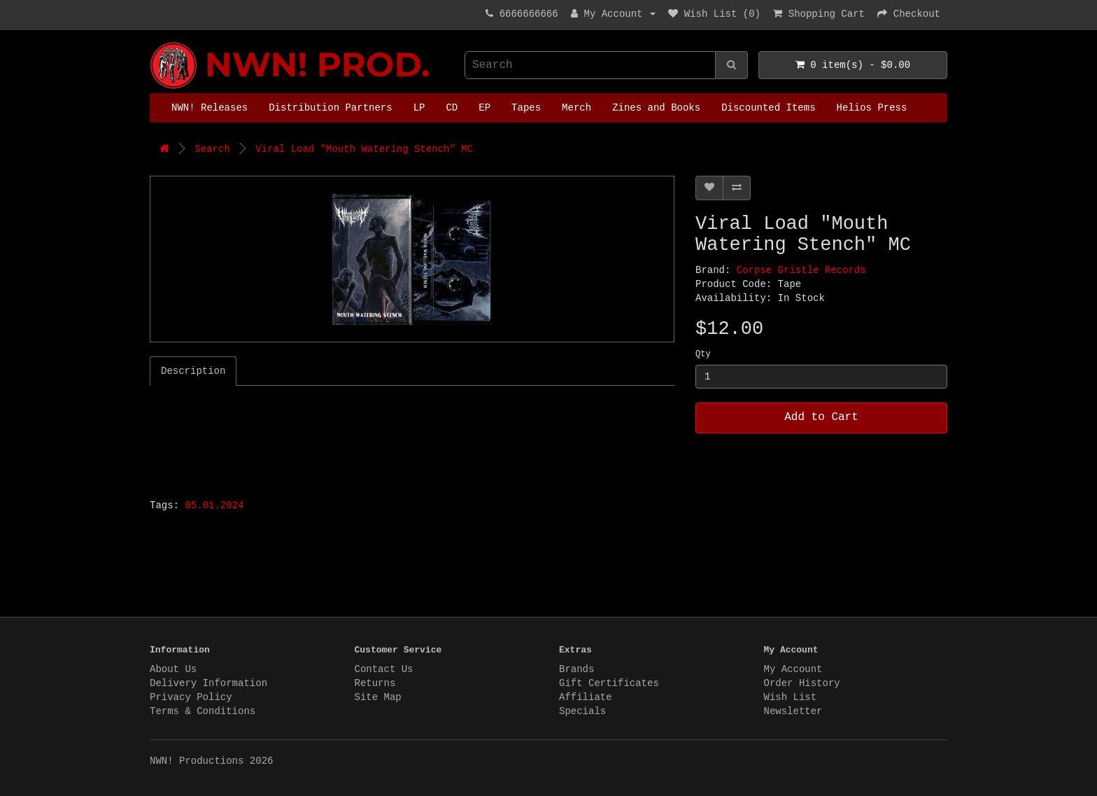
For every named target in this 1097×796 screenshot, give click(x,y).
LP (419, 107)
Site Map (378, 697)
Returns (375, 683)
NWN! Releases (209, 107)
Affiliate (585, 697)
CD (452, 107)
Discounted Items (768, 107)
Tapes (526, 107)
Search (211, 149)
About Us (173, 669)
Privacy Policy (191, 697)
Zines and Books (656, 107)
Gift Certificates (609, 683)
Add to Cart (821, 417)
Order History (802, 683)
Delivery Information (208, 683)
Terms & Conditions (202, 711)
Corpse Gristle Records (801, 270)
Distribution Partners (330, 107)
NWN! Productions (153, 42)
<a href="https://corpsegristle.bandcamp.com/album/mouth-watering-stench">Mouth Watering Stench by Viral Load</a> (325, 438)
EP (484, 107)
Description (193, 371)
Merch (576, 107)
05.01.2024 (214, 505)
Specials (582, 711)
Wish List (790, 697)
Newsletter (793, 711)
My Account (793, 669)
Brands (576, 669)
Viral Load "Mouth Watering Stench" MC (364, 149)
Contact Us (384, 669)
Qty (703, 354)
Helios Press (872, 107)
